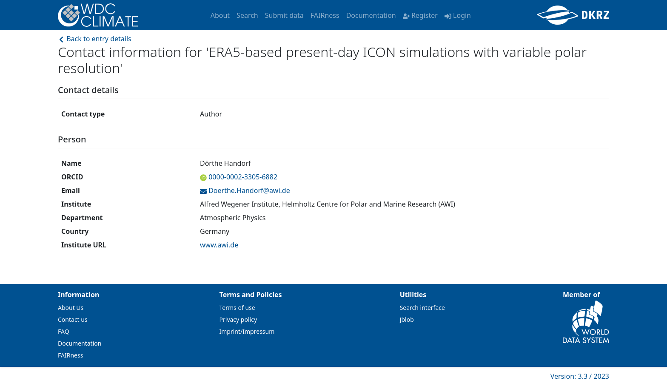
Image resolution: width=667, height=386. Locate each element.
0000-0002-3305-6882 (242, 177)
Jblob (407, 319)
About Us (70, 308)
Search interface (422, 308)
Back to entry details (94, 38)
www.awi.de (219, 245)
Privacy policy (238, 319)
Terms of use (237, 308)
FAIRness (325, 15)
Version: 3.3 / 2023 (579, 376)
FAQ (63, 331)
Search (247, 15)
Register (420, 15)
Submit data (284, 15)
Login (458, 15)
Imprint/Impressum (247, 331)
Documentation (371, 15)
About (220, 15)
